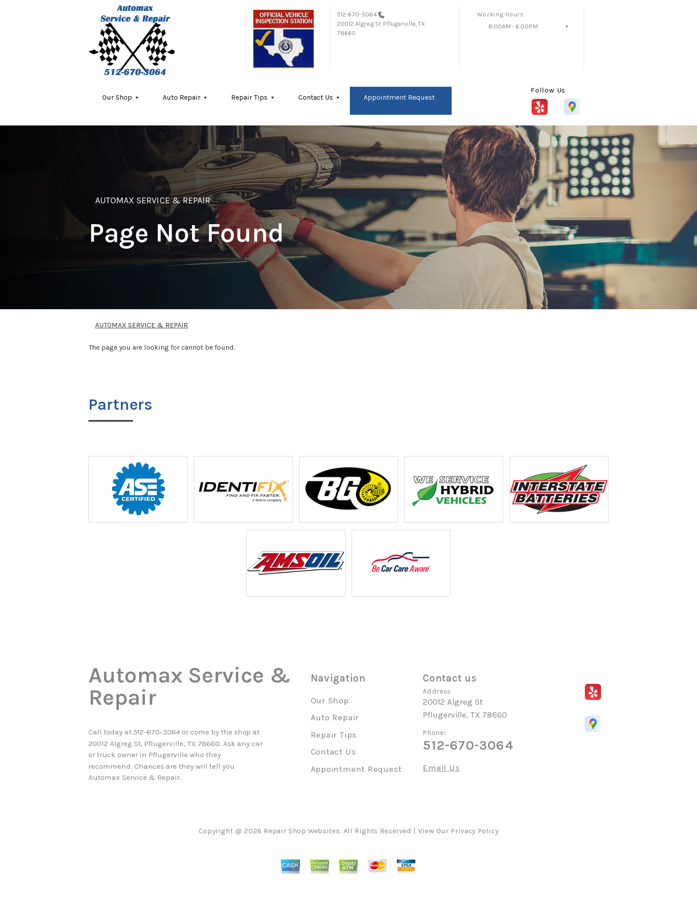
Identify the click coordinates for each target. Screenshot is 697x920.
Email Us (441, 768)
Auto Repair (181, 97)
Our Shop (117, 97)
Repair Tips (249, 97)
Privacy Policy (474, 831)
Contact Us (315, 97)
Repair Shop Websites (302, 831)
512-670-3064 (357, 14)
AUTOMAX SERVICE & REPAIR (152, 200)
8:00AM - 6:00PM (513, 26)
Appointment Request (399, 97)
